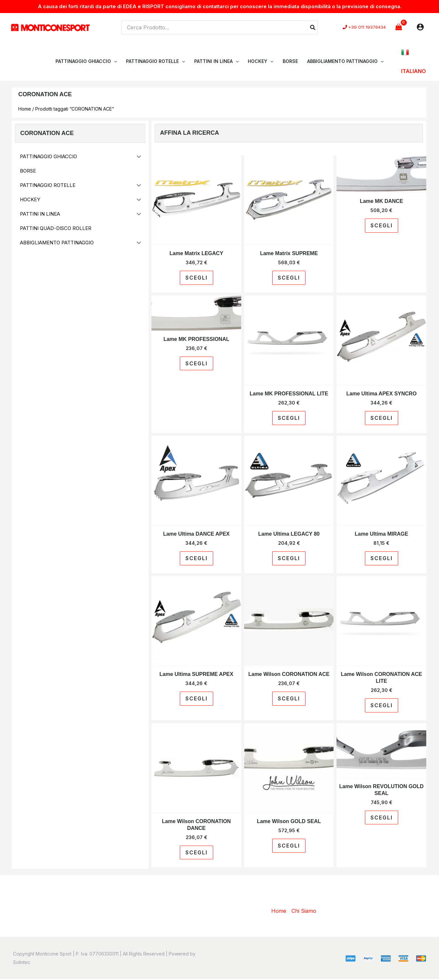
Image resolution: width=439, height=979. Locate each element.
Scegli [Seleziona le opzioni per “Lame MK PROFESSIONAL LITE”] (289, 418)
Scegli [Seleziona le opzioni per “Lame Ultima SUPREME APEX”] (196, 698)
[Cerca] (313, 27)
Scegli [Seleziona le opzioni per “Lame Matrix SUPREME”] (289, 277)
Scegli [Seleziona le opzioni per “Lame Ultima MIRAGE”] (381, 558)
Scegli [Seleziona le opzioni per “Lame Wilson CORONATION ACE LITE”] (381, 705)
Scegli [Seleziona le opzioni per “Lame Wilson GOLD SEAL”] (289, 845)
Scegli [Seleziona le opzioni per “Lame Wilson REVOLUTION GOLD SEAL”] (381, 817)
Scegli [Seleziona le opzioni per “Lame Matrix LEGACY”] (196, 277)
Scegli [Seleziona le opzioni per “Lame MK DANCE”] (381, 225)
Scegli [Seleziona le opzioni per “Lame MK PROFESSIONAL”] (196, 363)
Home (24, 109)
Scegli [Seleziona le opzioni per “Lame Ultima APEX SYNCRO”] (381, 418)
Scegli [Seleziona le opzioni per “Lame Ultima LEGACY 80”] (289, 558)
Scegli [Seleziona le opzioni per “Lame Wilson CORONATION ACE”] (289, 698)
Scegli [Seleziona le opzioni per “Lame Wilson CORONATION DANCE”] (196, 852)
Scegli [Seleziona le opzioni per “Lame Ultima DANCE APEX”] (196, 558)
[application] (114, 61)
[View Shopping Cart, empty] (398, 27)
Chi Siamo (303, 911)
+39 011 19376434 (367, 27)
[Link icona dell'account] (420, 27)
